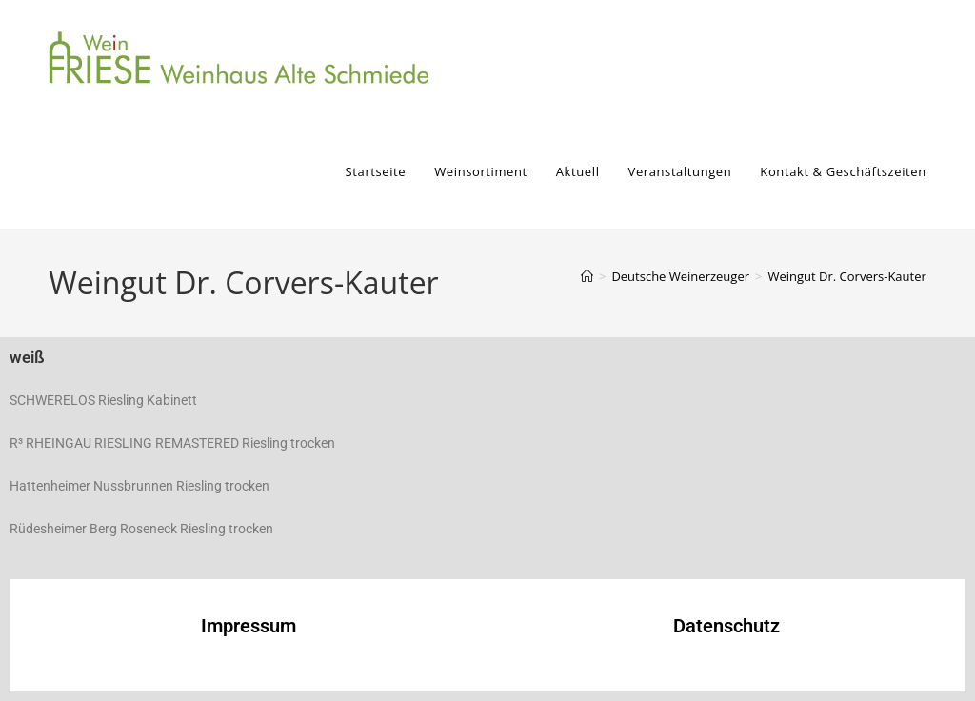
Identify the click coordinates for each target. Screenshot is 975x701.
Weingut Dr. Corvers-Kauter (846, 276)
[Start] (587, 276)
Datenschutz (726, 625)
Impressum (248, 625)
